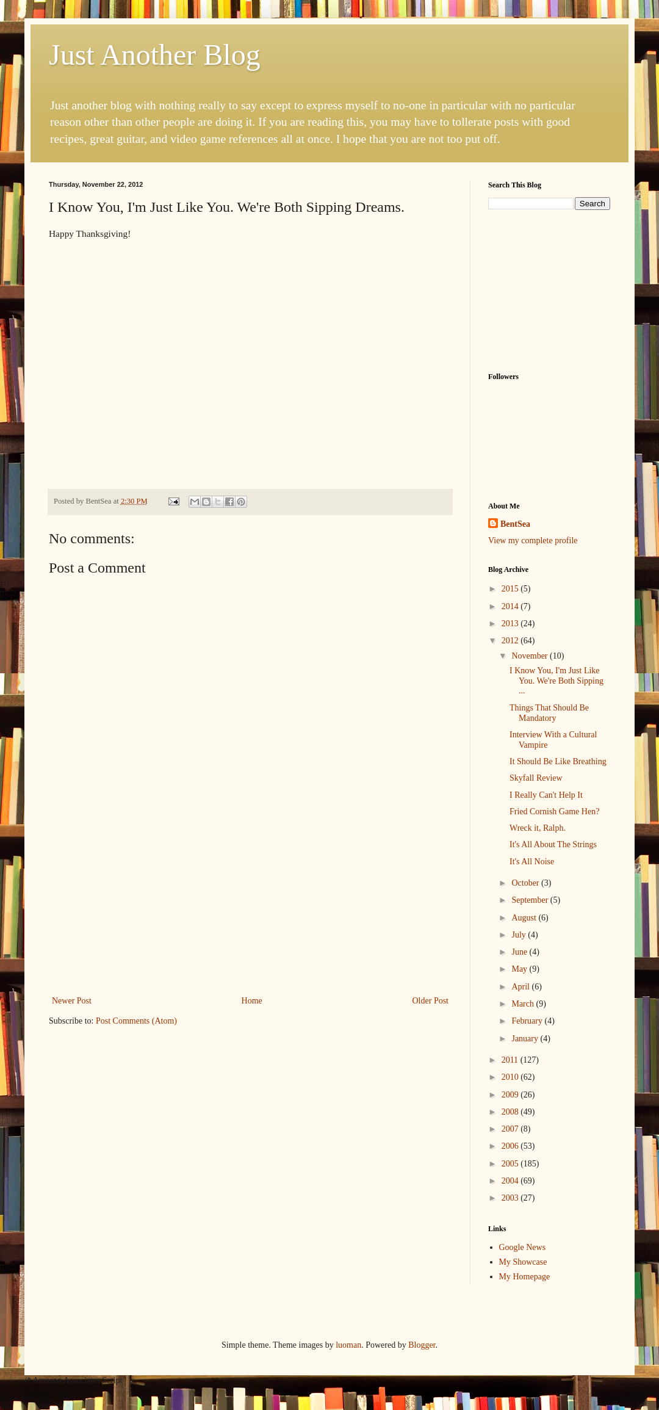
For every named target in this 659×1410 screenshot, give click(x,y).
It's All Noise (532, 861)
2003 (511, 1197)
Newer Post (72, 1000)
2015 (511, 588)
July (519, 934)
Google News (522, 1247)
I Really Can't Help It (546, 795)
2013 (511, 623)
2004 (511, 1180)
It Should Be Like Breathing (558, 761)
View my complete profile (533, 540)
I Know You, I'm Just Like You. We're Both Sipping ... (556, 681)
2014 (511, 606)
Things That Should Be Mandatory (549, 713)
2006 (511, 1146)
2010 (511, 1077)
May (520, 969)
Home (252, 1000)
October (526, 883)
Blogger (421, 1345)
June (520, 951)
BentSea (515, 524)
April (521, 986)
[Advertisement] (250, 917)
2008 (511, 1111)
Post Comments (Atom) (136, 1020)
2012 (511, 640)
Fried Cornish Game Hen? (554, 811)
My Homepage (524, 1276)
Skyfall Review (536, 778)
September (530, 900)
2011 (511, 1060)
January (525, 1038)
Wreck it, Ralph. (538, 828)
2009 (511, 1094)
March (523, 1003)
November (530, 655)
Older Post (430, 1000)
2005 (511, 1163)
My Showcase (523, 1262)
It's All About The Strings (553, 844)
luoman (348, 1345)
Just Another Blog (155, 54)
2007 (511, 1128)
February (527, 1020)
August (524, 917)
